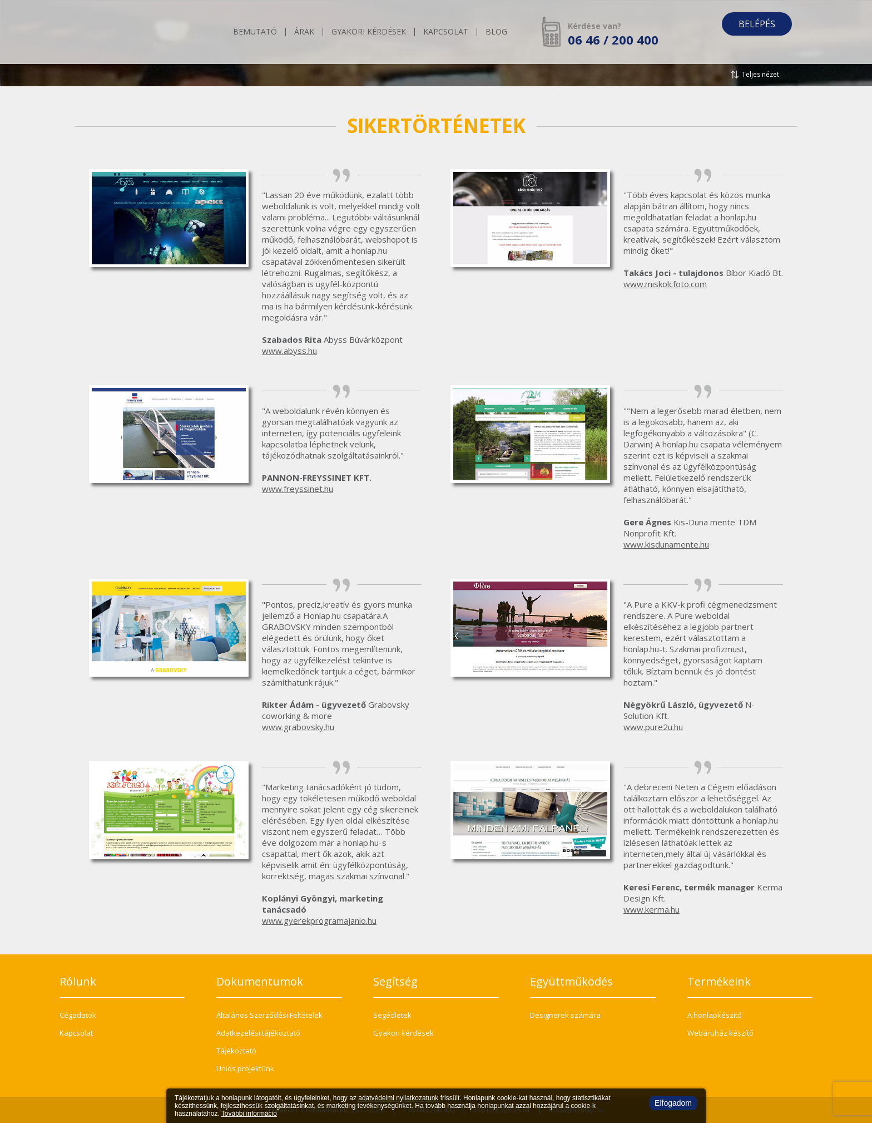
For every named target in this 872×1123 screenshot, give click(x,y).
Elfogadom (673, 1103)
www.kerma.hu (651, 909)
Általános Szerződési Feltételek (269, 1015)
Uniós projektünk (245, 1068)
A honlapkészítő (714, 1015)
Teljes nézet (760, 74)
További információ (249, 1113)
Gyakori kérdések (368, 32)
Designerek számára (565, 1015)
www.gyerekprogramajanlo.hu (319, 920)
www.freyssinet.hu (297, 488)
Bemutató (255, 32)
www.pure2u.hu (653, 726)
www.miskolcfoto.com (665, 283)
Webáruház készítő (720, 1033)
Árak (304, 32)
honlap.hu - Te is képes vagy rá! (144, 32)
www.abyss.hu (289, 350)
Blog (496, 32)
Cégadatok (78, 1015)
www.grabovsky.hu (298, 726)
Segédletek (392, 1015)
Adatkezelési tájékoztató (258, 1033)
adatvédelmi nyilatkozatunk (398, 1098)
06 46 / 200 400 (613, 39)
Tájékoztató (236, 1051)
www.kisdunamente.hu (666, 544)
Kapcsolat (445, 32)
